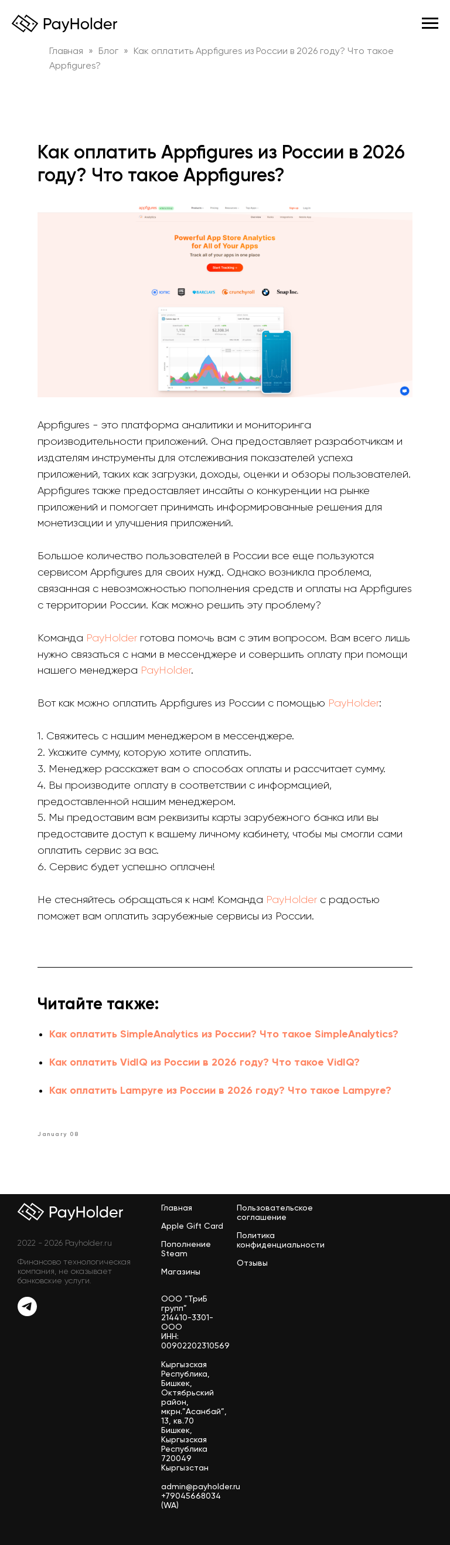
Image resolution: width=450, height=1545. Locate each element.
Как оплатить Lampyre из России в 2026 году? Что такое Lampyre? (220, 1090)
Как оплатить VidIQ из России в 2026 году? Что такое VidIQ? (204, 1062)
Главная (176, 1207)
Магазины (180, 1271)
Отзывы (252, 1262)
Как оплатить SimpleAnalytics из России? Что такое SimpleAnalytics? (223, 1033)
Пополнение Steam (186, 1248)
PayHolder (111, 638)
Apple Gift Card (192, 1225)
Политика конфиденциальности (281, 1239)
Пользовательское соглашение (275, 1212)
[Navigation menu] (430, 23)
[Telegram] (27, 1313)
